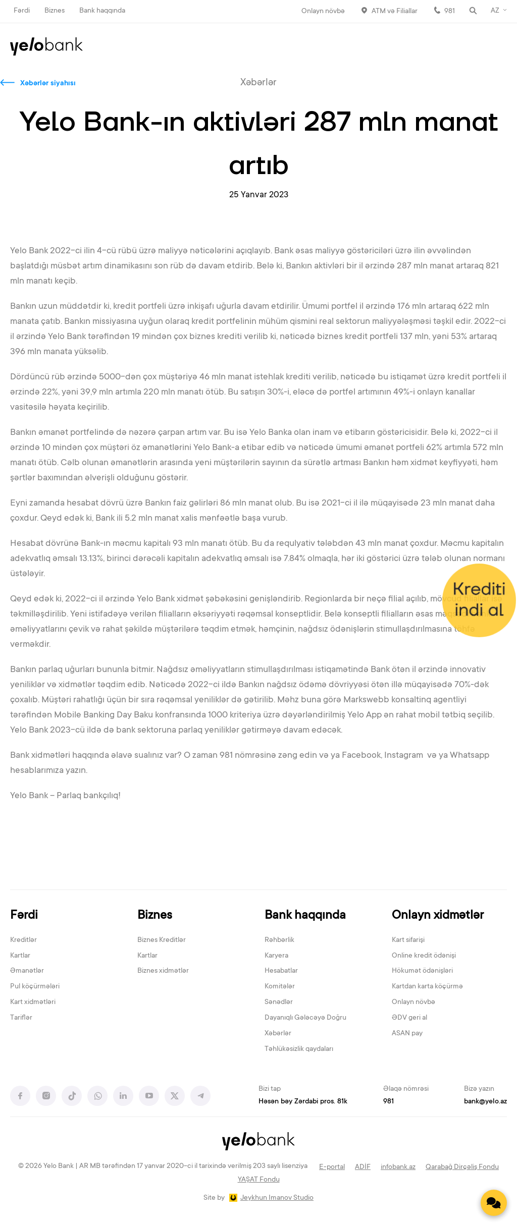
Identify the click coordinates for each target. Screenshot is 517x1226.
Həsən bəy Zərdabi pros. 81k (302, 1102)
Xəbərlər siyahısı (48, 84)
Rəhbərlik (279, 940)
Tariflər (21, 1018)
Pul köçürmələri (35, 987)
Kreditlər (23, 940)
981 (449, 12)
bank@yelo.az (485, 1102)
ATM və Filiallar (395, 12)
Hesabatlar (281, 971)
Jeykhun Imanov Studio (277, 1198)
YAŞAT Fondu (259, 1180)
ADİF (363, 1167)
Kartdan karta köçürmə (427, 987)
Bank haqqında (102, 11)
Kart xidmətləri (33, 1002)
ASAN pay (407, 1034)
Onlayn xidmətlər (438, 916)
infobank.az (398, 1167)
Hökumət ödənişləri (422, 971)
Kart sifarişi (408, 940)
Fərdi (22, 11)
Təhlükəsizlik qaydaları (299, 1049)
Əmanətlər (27, 971)
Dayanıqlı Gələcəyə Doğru (305, 1018)
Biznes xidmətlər (163, 971)
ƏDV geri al (409, 1018)
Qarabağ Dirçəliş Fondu (462, 1167)
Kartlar (20, 956)
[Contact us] (494, 1203)
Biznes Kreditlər (161, 940)
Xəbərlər (278, 1034)
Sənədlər (279, 1002)
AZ (495, 11)
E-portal (332, 1167)
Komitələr (280, 987)
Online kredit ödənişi (424, 956)
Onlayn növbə (323, 12)
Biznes (54, 11)
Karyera (276, 956)
